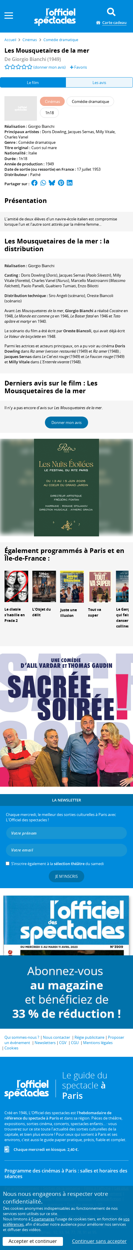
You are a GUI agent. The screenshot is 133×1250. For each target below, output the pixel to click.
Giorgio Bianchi (41, 126)
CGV (62, 1042)
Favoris (78, 67)
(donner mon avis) (49, 67)
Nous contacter (56, 1037)
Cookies (11, 1048)
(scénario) (67, 295)
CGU (75, 1042)
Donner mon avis (66, 422)
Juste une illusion (68, 612)
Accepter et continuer (33, 1241)
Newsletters (45, 1042)
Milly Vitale (105, 131)
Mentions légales (98, 1042)
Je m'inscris (66, 876)
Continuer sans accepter (99, 1241)
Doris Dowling (54, 131)
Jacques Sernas (81, 131)
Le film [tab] (33, 82)
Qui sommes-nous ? (21, 1037)
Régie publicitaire (89, 1037)
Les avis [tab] (99, 82)
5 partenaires (42, 1219)
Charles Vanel (16, 137)
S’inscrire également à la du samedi (57, 863)
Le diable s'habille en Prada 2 (14, 615)
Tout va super (94, 612)
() (39, 275)
